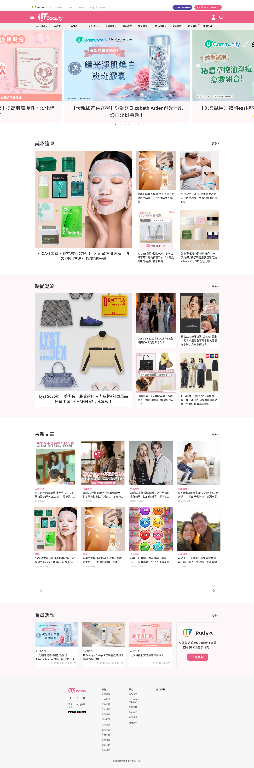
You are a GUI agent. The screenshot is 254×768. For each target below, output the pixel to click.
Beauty (81, 7)
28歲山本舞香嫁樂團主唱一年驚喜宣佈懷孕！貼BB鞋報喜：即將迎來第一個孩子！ (150, 496)
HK (50, 7)
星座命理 (127, 26)
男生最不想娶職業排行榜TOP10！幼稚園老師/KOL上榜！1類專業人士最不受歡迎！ (55, 496)
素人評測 (106, 729)
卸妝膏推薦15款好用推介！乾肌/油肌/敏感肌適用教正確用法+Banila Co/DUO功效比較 (199, 257)
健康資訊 (109, 26)
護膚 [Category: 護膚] (37, 554)
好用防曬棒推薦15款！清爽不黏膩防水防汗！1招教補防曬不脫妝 (156, 197)
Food (70, 7)
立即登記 (197, 657)
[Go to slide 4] (125, 124)
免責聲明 (133, 707)
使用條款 (133, 712)
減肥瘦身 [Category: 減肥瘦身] (87, 488)
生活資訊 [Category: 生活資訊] (39, 488)
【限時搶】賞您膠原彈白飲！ (147, 655)
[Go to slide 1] (115, 124)
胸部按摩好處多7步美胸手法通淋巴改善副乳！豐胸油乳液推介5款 (199, 197)
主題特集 (106, 740)
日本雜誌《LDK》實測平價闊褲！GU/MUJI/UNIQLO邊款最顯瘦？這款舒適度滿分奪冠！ (199, 400)
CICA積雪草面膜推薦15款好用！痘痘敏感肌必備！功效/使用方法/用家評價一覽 (55, 562)
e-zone (102, 7)
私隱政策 (133, 717)
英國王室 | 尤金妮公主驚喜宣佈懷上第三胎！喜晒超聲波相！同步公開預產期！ (198, 562)
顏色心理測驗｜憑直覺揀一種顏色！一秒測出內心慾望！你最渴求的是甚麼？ (149, 562)
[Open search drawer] (221, 17)
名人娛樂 (92, 26)
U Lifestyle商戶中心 (182, 7)
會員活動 (106, 745)
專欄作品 (106, 735)
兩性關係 (142, 26)
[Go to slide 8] (138, 124)
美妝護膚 (40, 26)
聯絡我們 (133, 722)
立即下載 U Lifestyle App (208, 7)
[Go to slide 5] (128, 124)
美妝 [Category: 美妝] (85, 554)
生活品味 (75, 26)
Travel (59, 7)
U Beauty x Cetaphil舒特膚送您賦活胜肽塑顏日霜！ (103, 657)
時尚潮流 (58, 26)
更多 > (215, 143)
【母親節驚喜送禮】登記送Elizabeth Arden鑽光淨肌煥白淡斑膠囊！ (55, 657)
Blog (92, 7)
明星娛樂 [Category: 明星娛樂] (134, 488)
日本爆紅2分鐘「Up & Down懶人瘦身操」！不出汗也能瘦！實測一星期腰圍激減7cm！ (198, 496)
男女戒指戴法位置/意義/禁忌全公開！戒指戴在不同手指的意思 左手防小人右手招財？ (199, 340)
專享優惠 (106, 750)
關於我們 (133, 694)
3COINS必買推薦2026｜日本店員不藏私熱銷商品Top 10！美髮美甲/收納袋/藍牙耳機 (156, 257)
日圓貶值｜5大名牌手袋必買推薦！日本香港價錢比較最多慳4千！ (155, 400)
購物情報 (159, 26)
